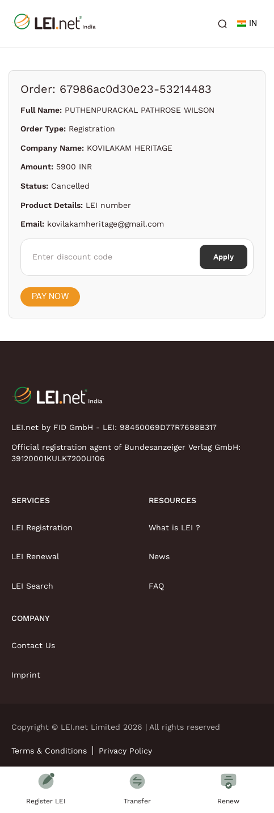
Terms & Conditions (49, 750)
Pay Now (50, 296)
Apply (223, 257)
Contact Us (33, 645)
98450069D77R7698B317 (168, 427)
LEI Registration (42, 527)
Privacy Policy (125, 750)
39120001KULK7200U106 (58, 458)
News (159, 556)
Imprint (25, 674)
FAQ (156, 585)
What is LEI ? (174, 527)
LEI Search (32, 585)
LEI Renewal (35, 556)
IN (247, 23)
